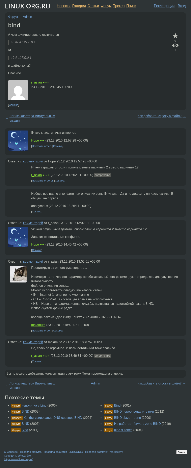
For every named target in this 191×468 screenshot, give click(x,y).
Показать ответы (42, 180)
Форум (106, 6)
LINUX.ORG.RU (27, 6)
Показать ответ (41, 146)
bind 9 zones (123, 430)
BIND (25, 411)
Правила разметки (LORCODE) (63, 451)
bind (14, 25)
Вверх (181, 452)
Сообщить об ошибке (17, 455)
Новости (64, 6)
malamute (38, 325)
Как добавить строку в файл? (160, 116)
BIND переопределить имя (134, 411)
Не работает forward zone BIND (137, 423)
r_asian (36, 82)
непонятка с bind (34, 405)
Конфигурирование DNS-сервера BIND (53, 417)
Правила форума (31, 451)
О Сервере (11, 451)
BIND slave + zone (127, 417)
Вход (182, 6)
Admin (27, 16)
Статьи (93, 6)
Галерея (79, 6)
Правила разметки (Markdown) (104, 451)
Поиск (131, 6)
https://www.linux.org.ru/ (18, 459)
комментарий (33, 161)
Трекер (119, 6)
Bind (25, 430)
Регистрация (164, 6)
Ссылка (13, 105)
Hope (35, 140)
